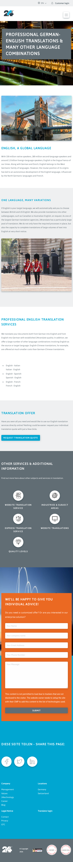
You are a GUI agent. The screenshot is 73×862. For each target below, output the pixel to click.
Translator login (45, 811)
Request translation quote (20, 438)
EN (41, 3)
